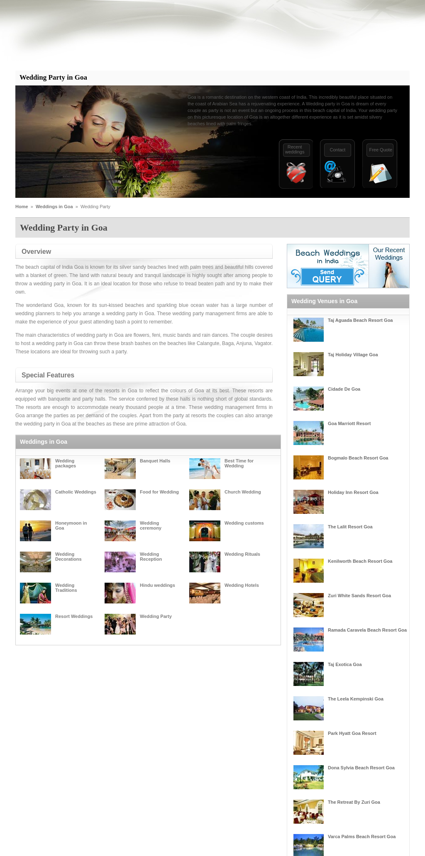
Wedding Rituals (242, 554)
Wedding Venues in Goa (324, 301)
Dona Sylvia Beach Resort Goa (361, 767)
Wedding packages (65, 463)
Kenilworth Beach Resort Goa (360, 561)
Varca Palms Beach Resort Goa (362, 836)
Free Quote (380, 149)
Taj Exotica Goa (345, 664)
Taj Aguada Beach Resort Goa (360, 320)
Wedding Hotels (242, 585)
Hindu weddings (157, 585)
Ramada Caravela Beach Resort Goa (367, 629)
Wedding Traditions (66, 588)
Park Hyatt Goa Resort (352, 733)
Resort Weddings (74, 616)
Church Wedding (243, 491)
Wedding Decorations (68, 557)
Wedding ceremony (150, 525)
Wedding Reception (151, 557)
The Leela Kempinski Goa (355, 698)
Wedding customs (244, 522)
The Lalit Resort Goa (350, 526)
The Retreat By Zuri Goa (354, 802)
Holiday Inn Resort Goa (353, 492)
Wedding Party (156, 616)
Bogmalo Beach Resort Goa (358, 457)
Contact (337, 149)
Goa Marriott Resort (349, 423)
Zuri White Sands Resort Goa (359, 595)
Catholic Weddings (75, 491)
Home (21, 206)
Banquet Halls (155, 460)
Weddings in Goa (54, 206)
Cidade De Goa (344, 389)
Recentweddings (294, 149)
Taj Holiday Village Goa (353, 354)
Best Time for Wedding (239, 463)
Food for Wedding (159, 491)
